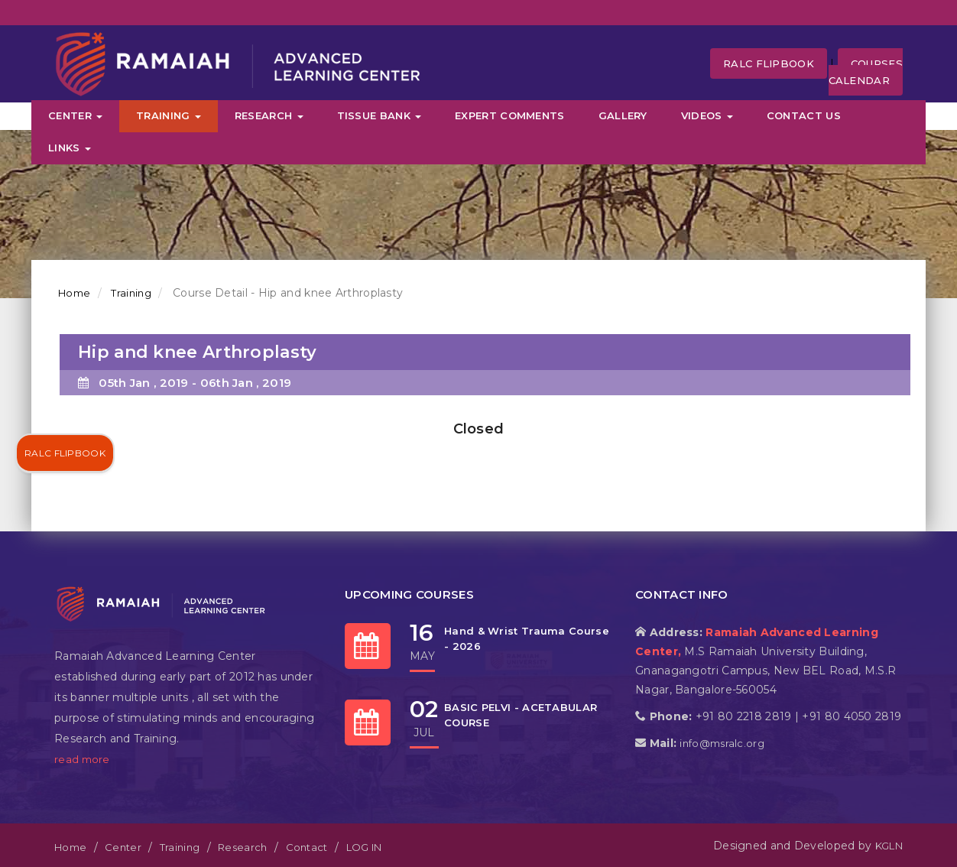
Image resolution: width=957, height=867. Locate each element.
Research (269, 115)
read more (82, 759)
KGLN (889, 845)
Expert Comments (510, 115)
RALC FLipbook (768, 63)
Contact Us (804, 115)
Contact (307, 847)
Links (69, 147)
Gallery (623, 115)
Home (74, 293)
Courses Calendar (866, 71)
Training (168, 115)
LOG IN (364, 847)
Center (75, 115)
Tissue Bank (379, 115)
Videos (707, 115)
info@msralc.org (722, 743)
